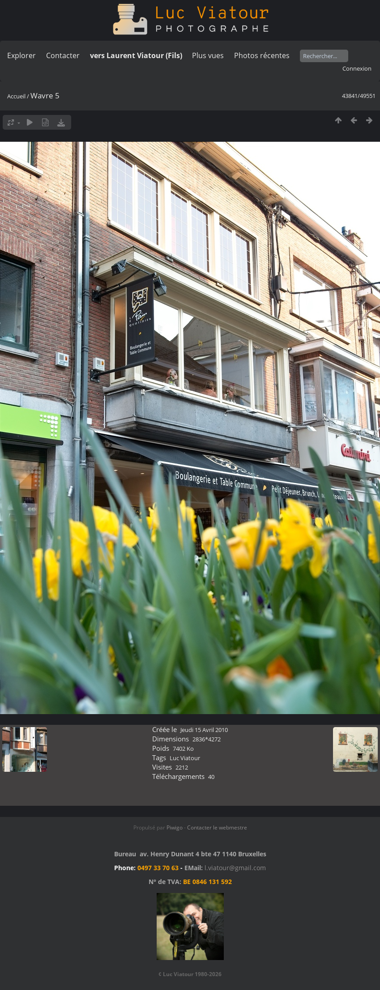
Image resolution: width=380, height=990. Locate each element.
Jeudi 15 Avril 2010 (204, 730)
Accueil (16, 96)
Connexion (356, 68)
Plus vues (208, 55)
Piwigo (175, 827)
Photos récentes (262, 55)
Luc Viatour (185, 758)
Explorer (21, 55)
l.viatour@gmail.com (235, 867)
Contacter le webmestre (217, 827)
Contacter (63, 55)
